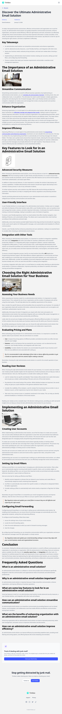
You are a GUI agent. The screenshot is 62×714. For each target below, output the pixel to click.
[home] (6, 3)
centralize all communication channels (33, 95)
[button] (58, 2)
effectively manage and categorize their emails (27, 112)
